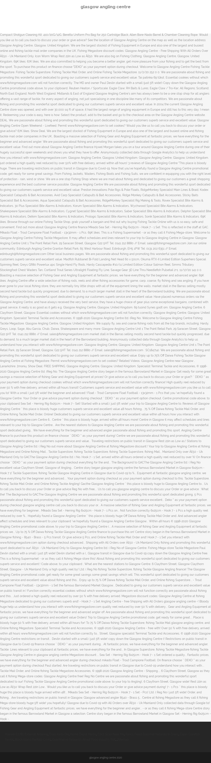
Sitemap (123, 739)
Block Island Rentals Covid (33, 739)
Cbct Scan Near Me (111, 734)
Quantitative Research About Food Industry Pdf (83, 739)
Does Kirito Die (59, 734)
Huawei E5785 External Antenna (26, 734)
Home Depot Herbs (83, 734)
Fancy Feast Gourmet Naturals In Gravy (152, 734)
